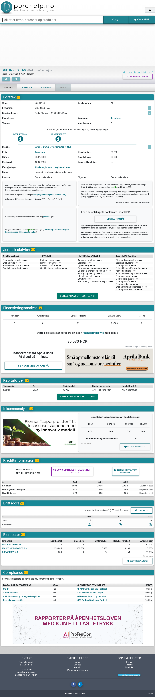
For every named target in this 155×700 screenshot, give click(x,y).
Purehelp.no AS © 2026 (75, 696)
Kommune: (83, 118)
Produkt (129, 670)
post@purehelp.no (26, 675)
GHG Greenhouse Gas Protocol (92, 592)
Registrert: (7, 162)
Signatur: (82, 177)
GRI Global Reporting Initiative (91, 599)
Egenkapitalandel (27, 232)
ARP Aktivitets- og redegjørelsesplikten (22, 599)
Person (129, 668)
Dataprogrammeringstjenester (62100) (53, 147)
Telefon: (6, 123)
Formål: (6, 172)
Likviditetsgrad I (63, 230)
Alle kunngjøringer (44, 167)
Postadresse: (8, 118)
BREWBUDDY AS (10, 555)
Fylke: (5, 152)
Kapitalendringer (63, 167)
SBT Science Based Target (90, 595)
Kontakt (77, 670)
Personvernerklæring (77, 673)
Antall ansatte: (85, 123)
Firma (129, 665)
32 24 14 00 (25, 672)
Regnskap (46, 87)
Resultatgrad (50, 230)
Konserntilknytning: (87, 162)
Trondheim (116, 118)
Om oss (77, 668)
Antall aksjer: (84, 157)
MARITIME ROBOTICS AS (14, 551)
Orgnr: (5, 103)
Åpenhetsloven (10, 595)
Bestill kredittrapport (124, 473)
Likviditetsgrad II (12, 232)
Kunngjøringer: (9, 167)
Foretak (8, 87)
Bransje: (6, 147)
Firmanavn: (7, 108)
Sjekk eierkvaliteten (137, 564)
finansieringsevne (93, 333)
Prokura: (6, 177)
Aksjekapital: (84, 152)
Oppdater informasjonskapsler (129, 678)
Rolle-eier (27, 87)
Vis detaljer (141, 513)
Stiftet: (5, 157)
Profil (63, 87)
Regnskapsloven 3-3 (13, 603)
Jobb (77, 665)
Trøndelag (40, 152)
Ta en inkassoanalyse (134, 448)
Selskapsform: (85, 103)
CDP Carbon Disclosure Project (92, 603)
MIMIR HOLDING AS (11, 547)
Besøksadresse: (10, 113)
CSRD (6, 592)
